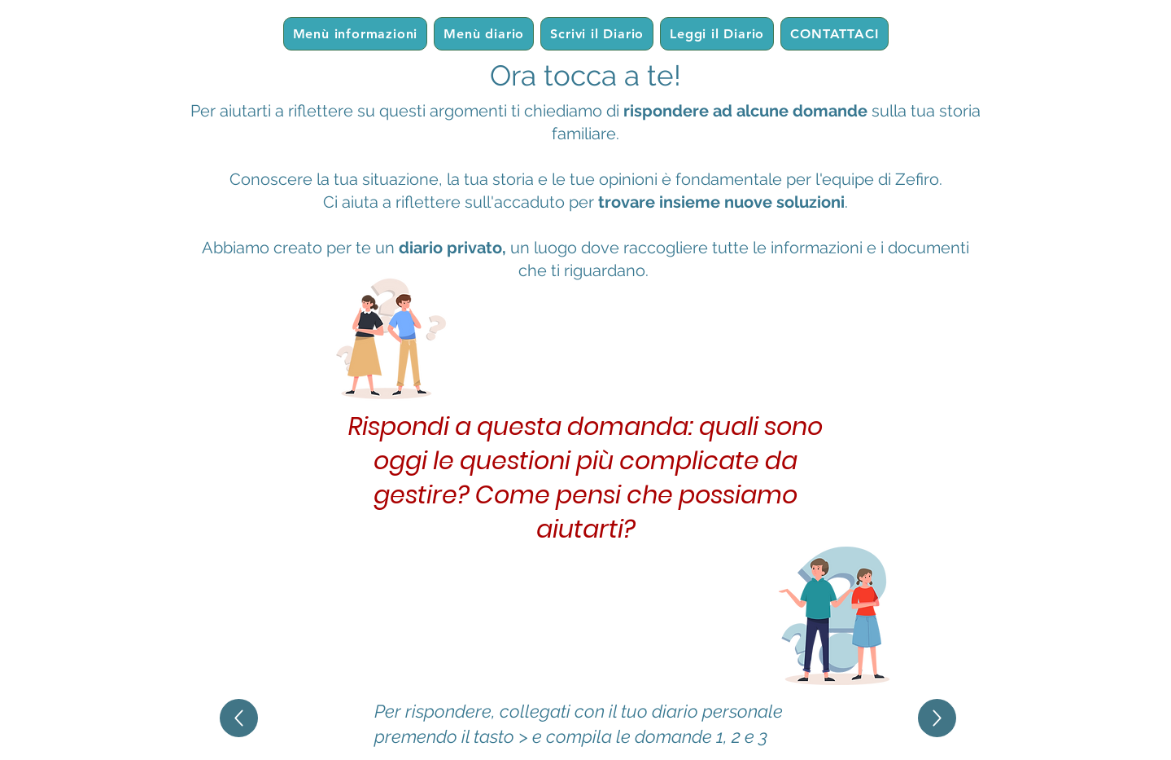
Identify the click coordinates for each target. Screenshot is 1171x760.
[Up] (239, 718)
